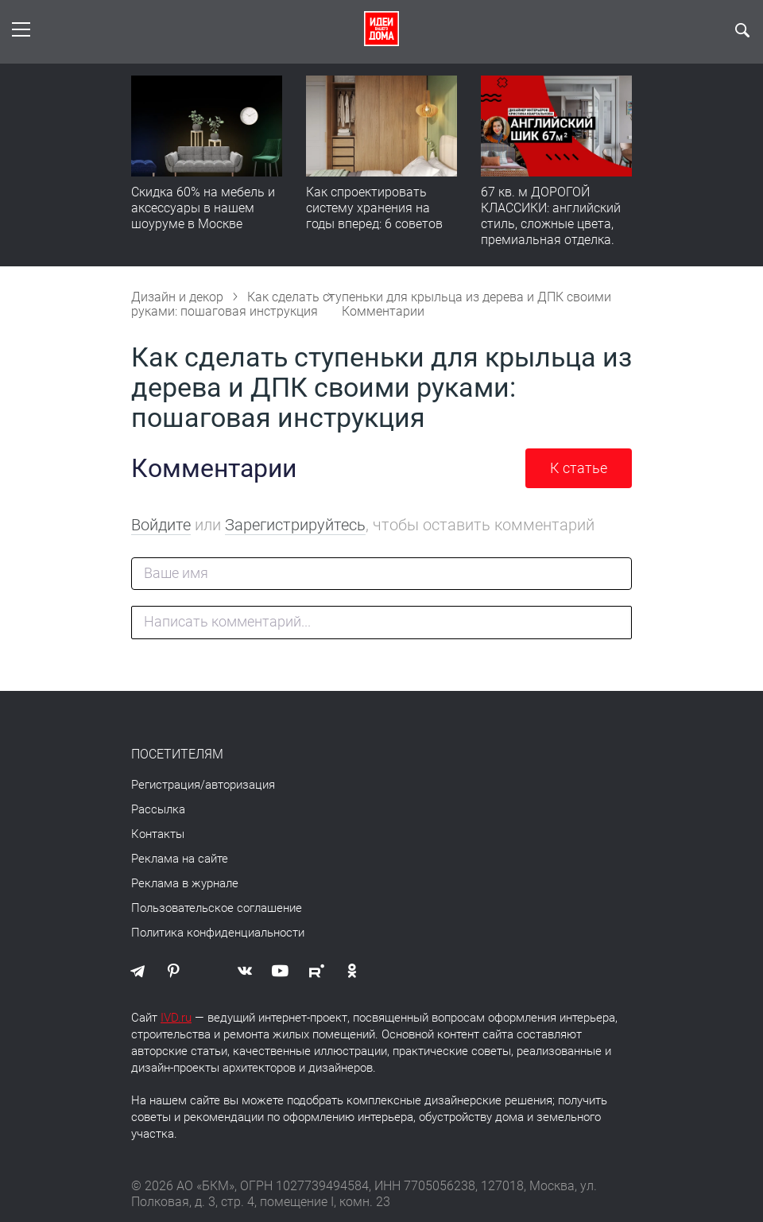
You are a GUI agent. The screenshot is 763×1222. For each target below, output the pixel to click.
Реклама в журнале (184, 883)
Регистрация (165, 785)
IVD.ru (176, 1018)
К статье (578, 468)
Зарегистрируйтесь (295, 524)
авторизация (240, 785)
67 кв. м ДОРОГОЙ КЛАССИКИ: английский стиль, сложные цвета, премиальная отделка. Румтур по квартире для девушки (552, 231)
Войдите (161, 524)
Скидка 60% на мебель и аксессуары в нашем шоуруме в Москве (203, 207)
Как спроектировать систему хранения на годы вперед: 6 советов (374, 207)
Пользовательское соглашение (216, 908)
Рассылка (158, 809)
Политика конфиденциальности (217, 932)
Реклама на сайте (179, 859)
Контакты (157, 834)
